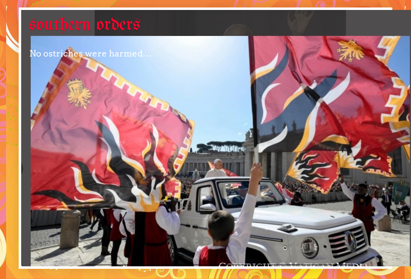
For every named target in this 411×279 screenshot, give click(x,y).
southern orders (84, 25)
